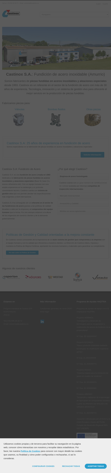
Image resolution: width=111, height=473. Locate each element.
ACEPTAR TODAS (96, 466)
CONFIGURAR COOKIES (43, 466)
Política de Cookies (30, 451)
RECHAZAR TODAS (71, 466)
